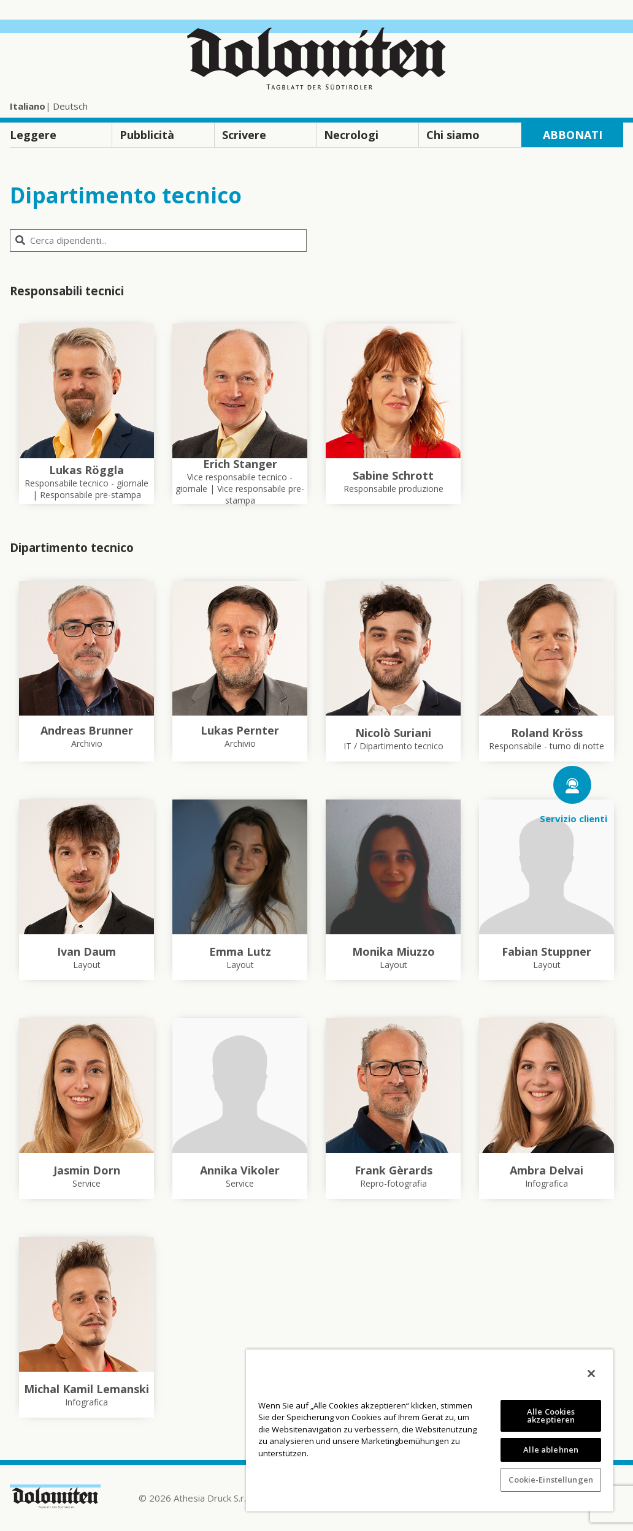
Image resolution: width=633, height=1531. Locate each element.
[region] (429, 1430)
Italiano (27, 106)
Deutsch (70, 106)
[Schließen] (591, 1373)
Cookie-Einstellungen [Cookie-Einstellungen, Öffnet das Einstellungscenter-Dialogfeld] (550, 1479)
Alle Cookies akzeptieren (551, 1415)
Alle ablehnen (550, 1449)
